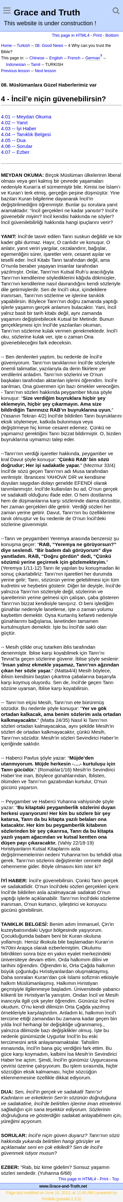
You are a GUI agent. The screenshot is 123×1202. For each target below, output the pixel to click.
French (74, 58)
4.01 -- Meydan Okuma (26, 116)
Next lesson (45, 71)
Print (97, 35)
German (92, 58)
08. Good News (49, 45)
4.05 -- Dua (13, 140)
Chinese (36, 58)
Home (6, 45)
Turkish (23, 45)
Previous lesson (15, 71)
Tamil (35, 64)
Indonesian (16, 64)
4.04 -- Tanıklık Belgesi (26, 134)
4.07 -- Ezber (15, 152)
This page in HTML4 (71, 35)
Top (115, 1178)
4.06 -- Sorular (16, 146)
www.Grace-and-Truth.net (63, 1186)
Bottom (112, 35)
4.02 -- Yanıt (14, 122)
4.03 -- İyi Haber (18, 128)
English (56, 58)
